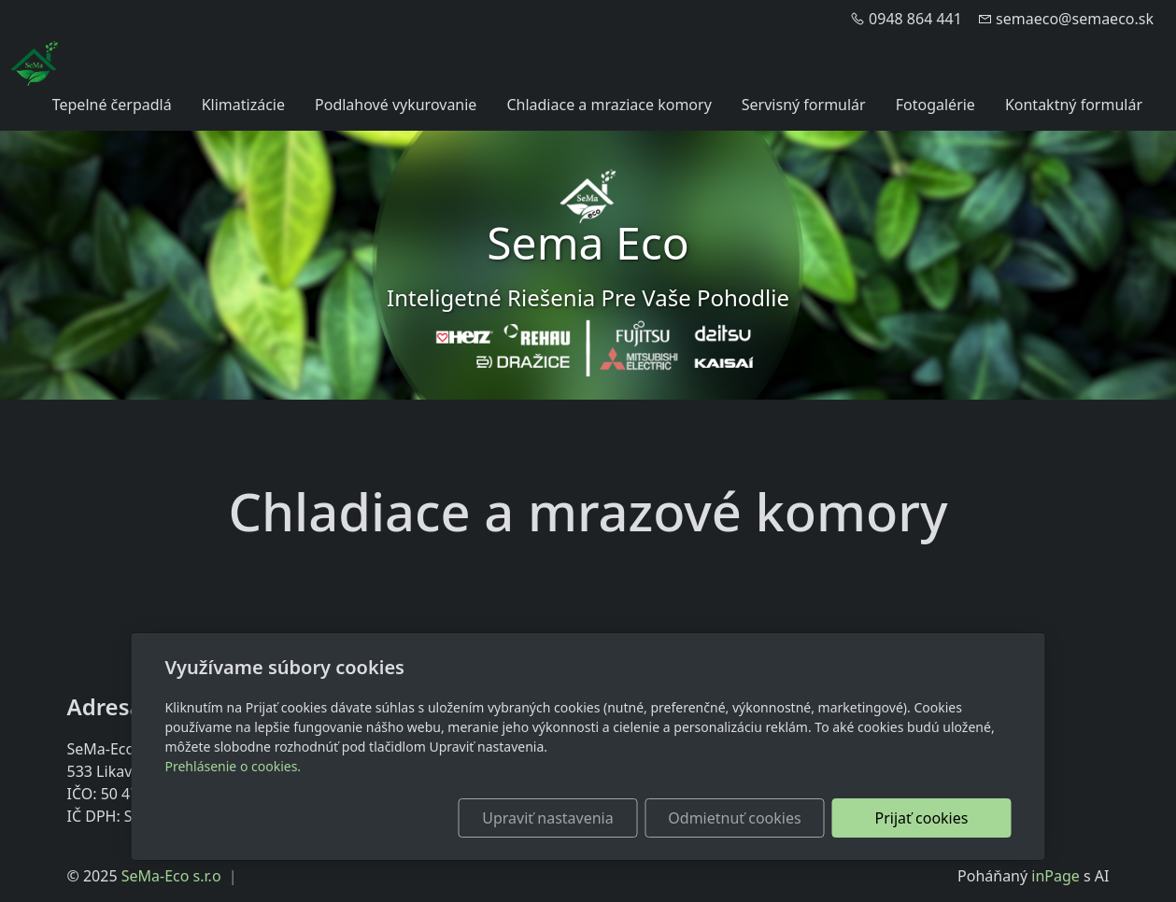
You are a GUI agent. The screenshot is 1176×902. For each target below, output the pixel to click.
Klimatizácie (243, 104)
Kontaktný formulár (1073, 104)
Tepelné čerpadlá (112, 104)
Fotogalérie (935, 104)
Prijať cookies (922, 818)
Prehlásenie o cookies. (233, 766)
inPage (1055, 876)
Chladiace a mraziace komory (608, 104)
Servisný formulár (804, 104)
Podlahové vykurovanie (395, 104)
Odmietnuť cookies (734, 818)
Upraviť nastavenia (547, 818)
